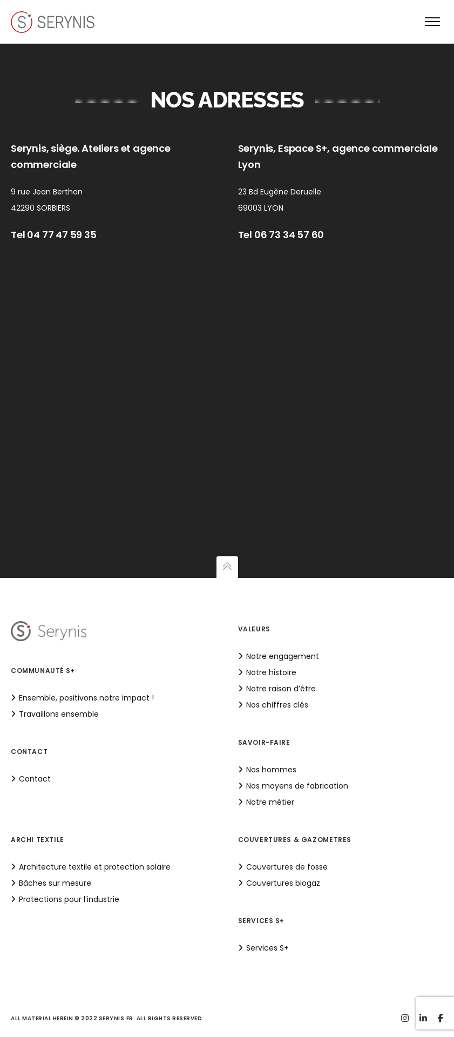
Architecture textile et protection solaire (95, 866)
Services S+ (267, 947)
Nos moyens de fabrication (297, 785)
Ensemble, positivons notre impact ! (86, 697)
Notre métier (270, 802)
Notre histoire (271, 672)
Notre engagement (282, 656)
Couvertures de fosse (287, 866)
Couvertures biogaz (283, 883)
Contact (35, 778)
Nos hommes (271, 769)
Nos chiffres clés (277, 704)
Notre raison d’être (281, 688)
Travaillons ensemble (59, 714)
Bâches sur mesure (55, 883)
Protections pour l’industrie (69, 899)
